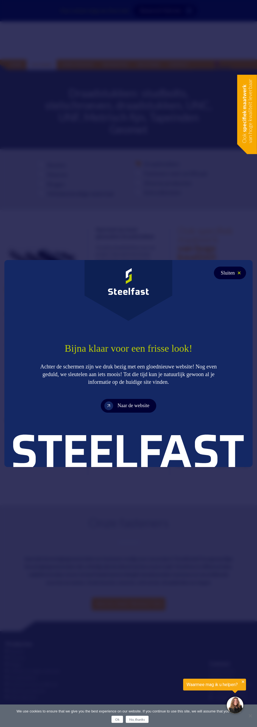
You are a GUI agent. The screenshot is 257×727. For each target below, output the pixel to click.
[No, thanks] (250, 715)
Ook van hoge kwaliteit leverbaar (247, 111)
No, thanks (137, 719)
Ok (117, 719)
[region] (189, 697)
